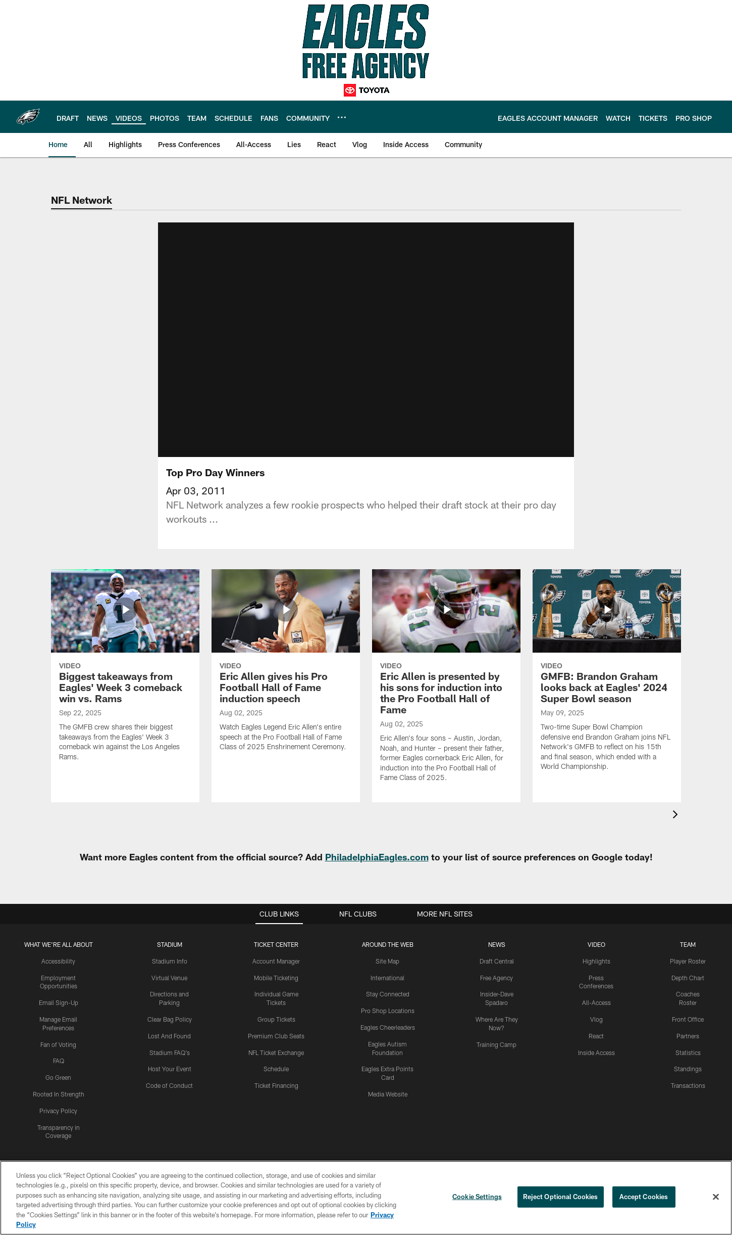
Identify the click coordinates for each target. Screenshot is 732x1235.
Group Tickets (276, 1011)
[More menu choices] (342, 117)
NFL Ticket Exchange (276, 1044)
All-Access (596, 994)
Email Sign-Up (58, 994)
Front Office (688, 1011)
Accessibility (58, 953)
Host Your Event (169, 1061)
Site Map (387, 953)
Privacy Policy (58, 1103)
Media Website (387, 1086)
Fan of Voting (58, 1036)
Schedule (276, 1061)
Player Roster (688, 953)
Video (596, 936)
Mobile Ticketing (276, 969)
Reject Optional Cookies (560, 1197)
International (387, 969)
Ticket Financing (276, 1077)
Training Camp (496, 1036)
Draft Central (497, 953)
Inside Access (596, 1044)
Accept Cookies (643, 1197)
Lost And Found (169, 1028)
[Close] (716, 1197)
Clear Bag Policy (169, 1011)
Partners (687, 1028)
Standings (688, 1061)
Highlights (596, 953)
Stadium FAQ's (169, 1044)
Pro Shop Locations (387, 1003)
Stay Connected (387, 986)
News (496, 936)
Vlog (596, 1011)
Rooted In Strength (58, 1086)
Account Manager (276, 953)
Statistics (688, 1044)
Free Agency (496, 969)
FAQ (58, 1053)
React (596, 1028)
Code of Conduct (169, 1077)
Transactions (688, 1077)
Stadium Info (169, 953)
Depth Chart (687, 969)
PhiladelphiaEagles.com (377, 849)
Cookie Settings (477, 1197)
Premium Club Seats (276, 1028)
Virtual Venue (169, 969)
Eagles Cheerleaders (387, 1019)
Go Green (58, 1069)
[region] (366, 1198)
